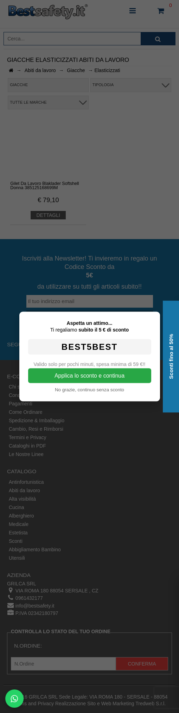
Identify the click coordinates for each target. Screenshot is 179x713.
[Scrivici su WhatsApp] (14, 698)
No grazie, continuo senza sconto (89, 389)
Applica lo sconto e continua (89, 376)
